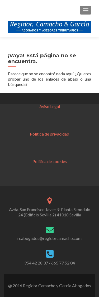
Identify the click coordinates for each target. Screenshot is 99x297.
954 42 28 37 (36, 262)
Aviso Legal (49, 106)
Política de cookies (49, 161)
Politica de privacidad (49, 133)
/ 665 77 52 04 (62, 262)
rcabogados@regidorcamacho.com (49, 238)
